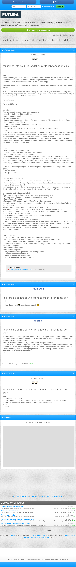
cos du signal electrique (21, 496)
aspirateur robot (29, 537)
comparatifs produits (39, 535)
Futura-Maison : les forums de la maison (25, 23)
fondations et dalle (8, 515)
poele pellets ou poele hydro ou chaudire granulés (46, 496)
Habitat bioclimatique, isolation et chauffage (55, 23)
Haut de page (64, 560)
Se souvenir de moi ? (48, 6)
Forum (7, 23)
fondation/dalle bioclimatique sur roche (15, 523)
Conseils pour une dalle (9, 511)
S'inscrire (57, 2)
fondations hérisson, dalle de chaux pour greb (18, 519)
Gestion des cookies (33, 560)
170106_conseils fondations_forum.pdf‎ (20, 269)
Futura (10, 560)
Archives (16, 560)
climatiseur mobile (69, 535)
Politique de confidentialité (50, 560)
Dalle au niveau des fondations (12, 506)
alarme (49, 537)
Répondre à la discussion (38, 30)
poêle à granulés (40, 537)
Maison (12, 535)
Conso (23, 560)
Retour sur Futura (19, 2)
